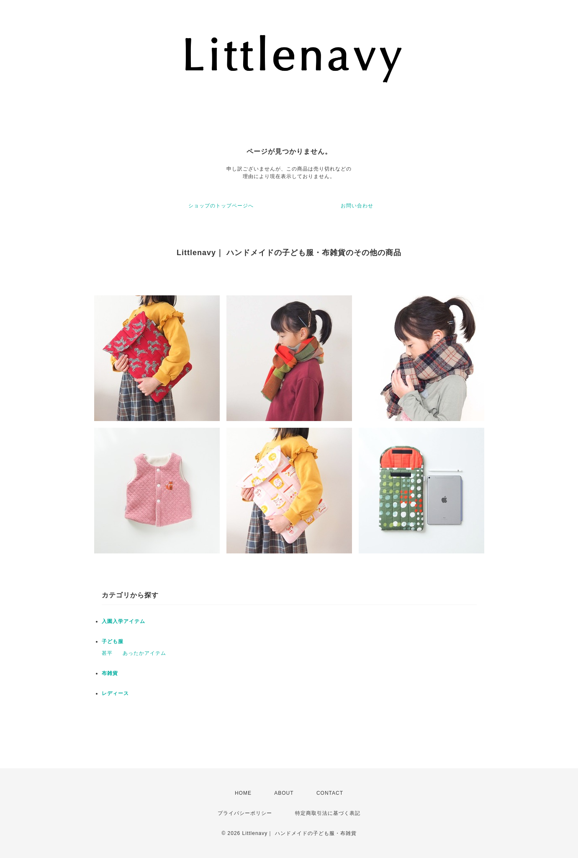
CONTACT (329, 793)
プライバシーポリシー (245, 813)
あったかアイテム (144, 653)
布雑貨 (110, 673)
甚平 (107, 653)
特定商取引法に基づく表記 (327, 813)
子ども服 (112, 641)
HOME (243, 793)
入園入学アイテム (123, 621)
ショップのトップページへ (221, 206)
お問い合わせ (357, 206)
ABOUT (283, 793)
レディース (115, 693)
